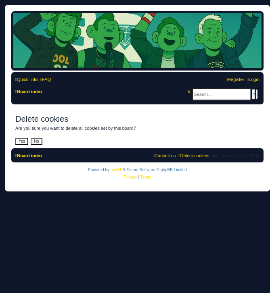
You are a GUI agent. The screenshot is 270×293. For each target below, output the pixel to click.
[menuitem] (45, 79)
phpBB (117, 170)
